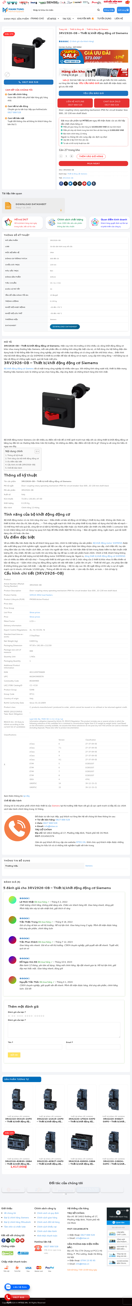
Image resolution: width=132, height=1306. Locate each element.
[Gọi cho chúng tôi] (13, 1240)
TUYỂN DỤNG (104, 18)
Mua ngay (93, 163)
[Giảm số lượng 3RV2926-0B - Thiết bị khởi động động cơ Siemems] (61, 156)
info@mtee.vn (51, 826)
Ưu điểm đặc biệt (14, 461)
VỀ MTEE (53, 18)
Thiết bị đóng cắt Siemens (97, 29)
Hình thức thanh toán (47, 1235)
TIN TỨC (68, 18)
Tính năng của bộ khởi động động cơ (23, 458)
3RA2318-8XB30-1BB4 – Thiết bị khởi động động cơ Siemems (81, 1162)
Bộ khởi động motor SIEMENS (107, 542)
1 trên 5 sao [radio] (8, 1016)
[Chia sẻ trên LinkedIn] (89, 183)
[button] (123, 10)
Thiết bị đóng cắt (77, 29)
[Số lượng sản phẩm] (66, 156)
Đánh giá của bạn (17, 1012)
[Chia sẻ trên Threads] (75, 183)
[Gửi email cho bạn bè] (80, 183)
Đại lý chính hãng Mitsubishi (17, 1221)
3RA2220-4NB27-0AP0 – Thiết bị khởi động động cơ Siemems (113, 1120)
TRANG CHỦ (37, 18)
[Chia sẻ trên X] (66, 183)
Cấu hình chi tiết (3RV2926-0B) (21, 464)
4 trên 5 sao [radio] (28, 1016)
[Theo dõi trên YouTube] (22, 1240)
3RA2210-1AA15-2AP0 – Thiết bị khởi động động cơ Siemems (50, 1120)
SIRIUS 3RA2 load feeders (41, 595)
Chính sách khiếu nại (47, 1226)
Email (69, 1042)
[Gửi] (98, 10)
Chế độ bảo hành (14, 467)
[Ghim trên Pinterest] (84, 183)
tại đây (26, 795)
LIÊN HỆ (119, 18)
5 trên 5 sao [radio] (38, 1016)
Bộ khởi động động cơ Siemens (19, 368)
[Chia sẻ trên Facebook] (61, 183)
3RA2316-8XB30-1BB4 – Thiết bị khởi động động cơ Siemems (18, 1162)
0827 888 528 (14, 112)
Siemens (89, 865)
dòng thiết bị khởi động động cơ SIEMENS (104, 556)
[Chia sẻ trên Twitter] (70, 183)
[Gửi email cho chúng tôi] (8, 1240)
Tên (10, 1042)
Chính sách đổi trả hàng (48, 1221)
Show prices (35, 612)
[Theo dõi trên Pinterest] (17, 1240)
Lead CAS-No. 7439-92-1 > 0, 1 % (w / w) (46, 719)
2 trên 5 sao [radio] (13, 1016)
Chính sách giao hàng (47, 1217)
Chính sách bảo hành (47, 1231)
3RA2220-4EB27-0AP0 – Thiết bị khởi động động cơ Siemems (50, 1162)
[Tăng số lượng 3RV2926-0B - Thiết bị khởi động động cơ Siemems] (71, 156)
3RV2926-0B (68, 178)
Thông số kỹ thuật (15, 455)
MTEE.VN (80, 842)
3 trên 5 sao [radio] (19, 1016)
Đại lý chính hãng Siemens (16, 1217)
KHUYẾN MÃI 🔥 (85, 18)
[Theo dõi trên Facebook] (3, 1240)
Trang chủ (63, 29)
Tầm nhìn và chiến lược (15, 1226)
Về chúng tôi (10, 1213)
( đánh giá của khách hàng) (82, 41)
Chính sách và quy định (48, 1213)
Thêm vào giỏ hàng (91, 156)
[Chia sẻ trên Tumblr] (94, 183)
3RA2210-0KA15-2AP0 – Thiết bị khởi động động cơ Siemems (18, 1120)
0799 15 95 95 (88, 1260)
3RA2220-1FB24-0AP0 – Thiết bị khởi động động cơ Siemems (82, 1120)
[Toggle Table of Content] (36, 451)
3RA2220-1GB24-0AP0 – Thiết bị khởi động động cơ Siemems (113, 1162)
